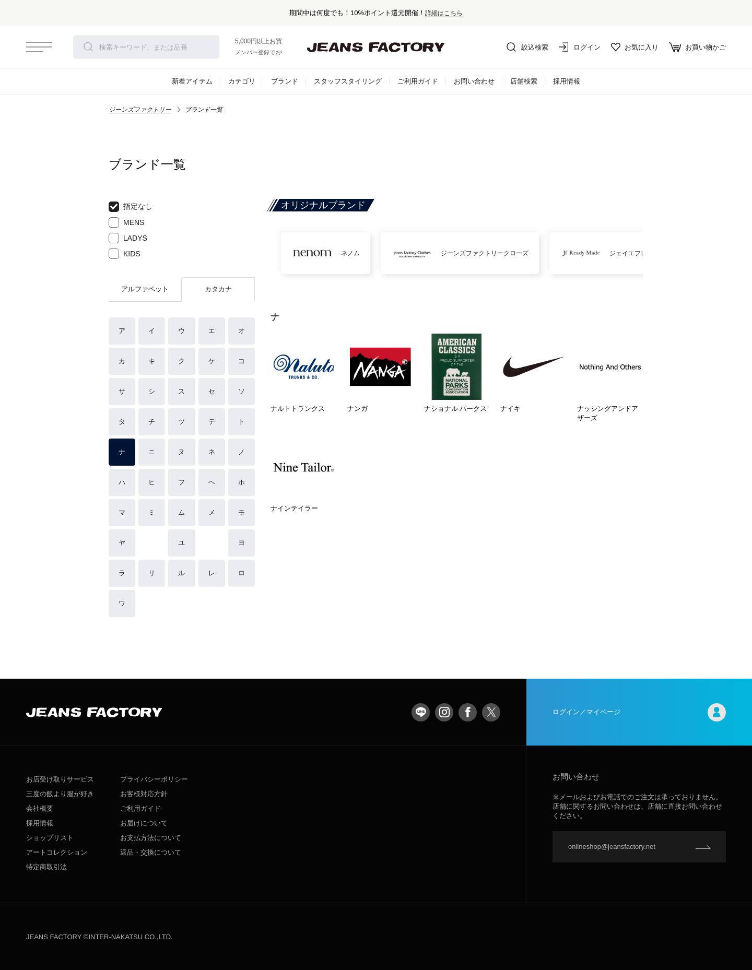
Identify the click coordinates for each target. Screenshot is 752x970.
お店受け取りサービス (60, 779)
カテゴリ (241, 81)
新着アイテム (192, 81)
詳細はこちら (444, 12)
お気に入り (635, 47)
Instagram (444, 712)
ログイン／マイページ (639, 712)
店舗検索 (523, 81)
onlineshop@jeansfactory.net (611, 846)
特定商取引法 (46, 867)
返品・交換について (150, 852)
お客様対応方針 (144, 794)
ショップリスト (50, 838)
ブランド (284, 81)
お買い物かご (697, 47)
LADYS (128, 238)
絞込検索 (527, 47)
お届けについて (144, 823)
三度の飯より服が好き (60, 794)
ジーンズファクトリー (140, 109)
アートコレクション (56, 852)
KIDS (124, 254)
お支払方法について (150, 838)
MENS (126, 222)
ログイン (580, 47)
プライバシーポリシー (154, 779)
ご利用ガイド (417, 81)
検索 (88, 47)
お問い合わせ (474, 81)
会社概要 (39, 808)
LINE (421, 712)
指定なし (130, 207)
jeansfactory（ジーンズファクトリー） (376, 47)
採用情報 (566, 81)
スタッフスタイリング (348, 81)
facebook (468, 712)
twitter (491, 712)
